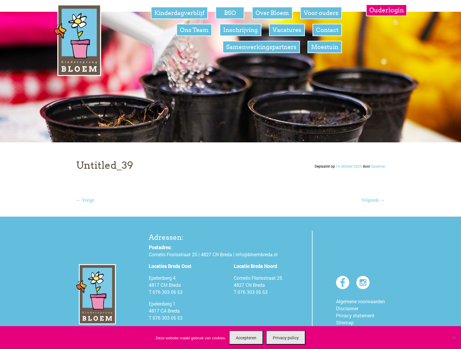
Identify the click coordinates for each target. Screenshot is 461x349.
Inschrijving (240, 29)
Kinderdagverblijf (179, 12)
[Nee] (454, 337)
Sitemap (345, 322)
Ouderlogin (386, 10)
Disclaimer (347, 308)
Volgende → (373, 200)
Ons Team (194, 29)
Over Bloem (272, 12)
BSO (230, 12)
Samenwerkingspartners (261, 46)
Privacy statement (355, 315)
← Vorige (85, 200)
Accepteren (246, 337)
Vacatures (287, 29)
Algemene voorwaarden (360, 301)
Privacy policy (286, 337)
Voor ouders (321, 12)
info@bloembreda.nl (256, 254)
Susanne (378, 166)
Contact (327, 29)
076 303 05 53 (168, 292)
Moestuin (324, 46)
